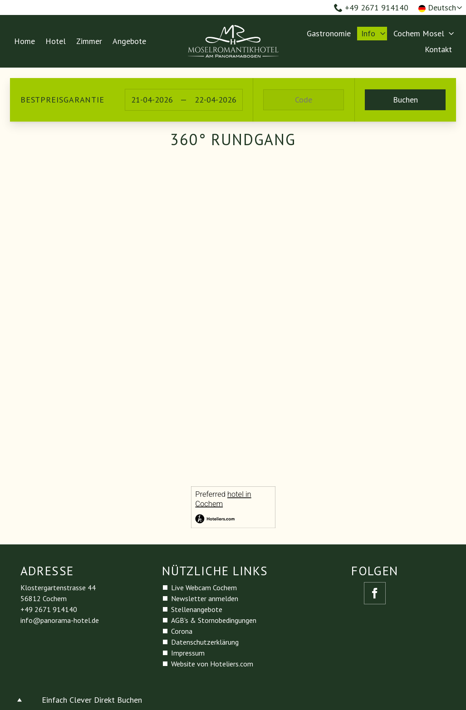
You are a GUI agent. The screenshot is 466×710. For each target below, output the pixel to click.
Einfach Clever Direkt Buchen (92, 700)
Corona (181, 631)
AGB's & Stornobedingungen (213, 620)
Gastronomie (329, 33)
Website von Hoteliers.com (212, 663)
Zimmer (89, 41)
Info (368, 33)
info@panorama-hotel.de (59, 620)
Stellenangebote (196, 609)
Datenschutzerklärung (205, 641)
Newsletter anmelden (204, 598)
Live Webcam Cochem (204, 587)
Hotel (55, 41)
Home (24, 41)
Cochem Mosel (418, 33)
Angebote (129, 41)
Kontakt (438, 49)
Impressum (188, 652)
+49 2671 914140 (371, 7)
